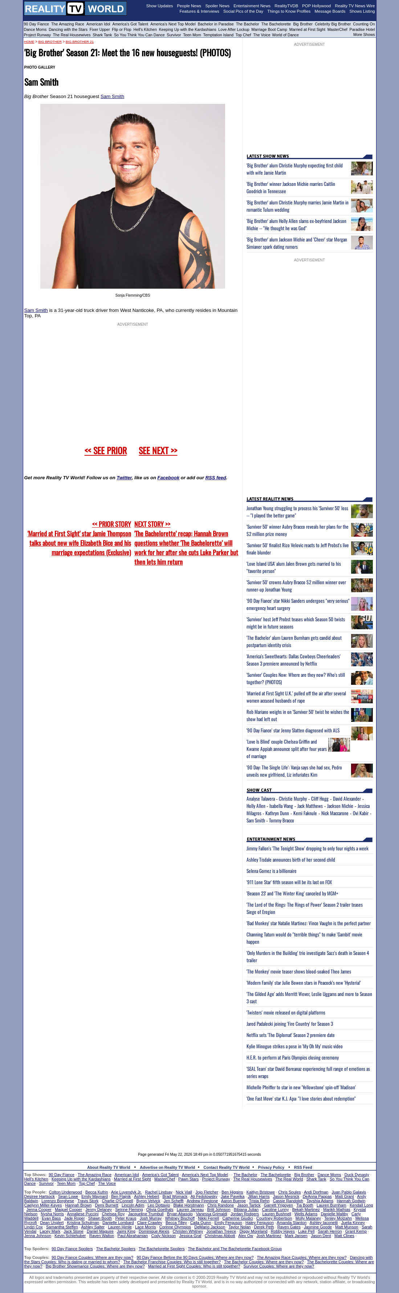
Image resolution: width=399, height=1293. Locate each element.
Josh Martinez (268, 1235)
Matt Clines (344, 1235)
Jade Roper (74, 1218)
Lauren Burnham (331, 1205)
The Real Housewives (72, 35)
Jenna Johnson (38, 1235)
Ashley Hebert (146, 1196)
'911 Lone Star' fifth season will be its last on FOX (289, 882)
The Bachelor (247, 24)
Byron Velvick (148, 1201)
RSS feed (215, 477)
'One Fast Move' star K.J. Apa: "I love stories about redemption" (301, 1098)
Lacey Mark (50, 1231)
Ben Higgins (232, 1192)
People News (189, 6)
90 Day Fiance (36, 24)
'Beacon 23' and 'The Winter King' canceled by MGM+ (292, 893)
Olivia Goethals (160, 1209)
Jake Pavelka (232, 1196)
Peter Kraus (125, 1218)
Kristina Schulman (83, 1222)
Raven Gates (289, 1227)
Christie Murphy (293, 798)
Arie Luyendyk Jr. (126, 1192)
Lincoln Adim (133, 1205)
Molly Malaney (308, 1218)
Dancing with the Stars (68, 29)
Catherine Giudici (238, 1218)
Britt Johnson (218, 1209)
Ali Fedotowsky (204, 1196)
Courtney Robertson (274, 1218)
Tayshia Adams (319, 1201)
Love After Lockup (233, 29)
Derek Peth (264, 1227)
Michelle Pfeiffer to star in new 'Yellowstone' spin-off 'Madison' (301, 1087)
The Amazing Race (67, 24)
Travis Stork (87, 1201)
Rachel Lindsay (158, 1192)
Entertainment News (251, 6)
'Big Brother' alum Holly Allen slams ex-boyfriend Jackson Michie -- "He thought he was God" (296, 224)
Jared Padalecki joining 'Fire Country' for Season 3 (290, 1023)
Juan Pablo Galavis (349, 1192)
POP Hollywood (316, 6)
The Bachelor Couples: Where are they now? (264, 1262)
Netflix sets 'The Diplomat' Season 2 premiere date (291, 1034)
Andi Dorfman (316, 1192)
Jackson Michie (340, 805)
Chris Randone (220, 1205)
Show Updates (159, 6)
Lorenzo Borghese (57, 1201)
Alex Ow (245, 1235)
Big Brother (303, 24)
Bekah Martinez (306, 1209)
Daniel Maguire (100, 1231)
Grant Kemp (356, 1231)
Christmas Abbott (220, 1235)
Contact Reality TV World (227, 1167)
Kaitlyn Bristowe (261, 1192)
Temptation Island (218, 35)
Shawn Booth (100, 1218)
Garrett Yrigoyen (278, 1205)
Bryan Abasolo (180, 1214)
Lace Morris (145, 1227)
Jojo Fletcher (206, 1192)
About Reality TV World (108, 1167)
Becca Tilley (176, 1222)
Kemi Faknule (305, 813)
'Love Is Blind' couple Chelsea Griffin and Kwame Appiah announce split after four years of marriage (287, 749)
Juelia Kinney (353, 1222)
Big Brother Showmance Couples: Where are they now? (95, 1266)
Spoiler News (217, 6)
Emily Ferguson (228, 1222)
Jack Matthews (310, 805)
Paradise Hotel (362, 29)
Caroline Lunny (275, 1209)
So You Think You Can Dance (139, 35)
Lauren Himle (119, 1227)
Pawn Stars (188, 1179)
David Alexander (347, 798)
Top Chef (243, 35)
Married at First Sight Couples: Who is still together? (194, 1266)
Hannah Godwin (351, 1201)
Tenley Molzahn (338, 1218)
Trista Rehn (259, 1201)
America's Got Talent (130, 24)
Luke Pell (306, 1231)
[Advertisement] (200, 1125)
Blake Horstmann (188, 1205)
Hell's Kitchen (145, 29)
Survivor (174, 35)
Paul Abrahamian (133, 1235)
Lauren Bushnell (276, 1214)
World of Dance (285, 35)
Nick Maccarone (335, 813)
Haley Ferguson (259, 1222)
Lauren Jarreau (190, 1209)
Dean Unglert (52, 1222)
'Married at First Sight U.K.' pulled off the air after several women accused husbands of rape (296, 697)
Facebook (168, 477)
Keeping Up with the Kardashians (187, 29)
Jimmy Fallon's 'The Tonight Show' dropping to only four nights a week (308, 848)
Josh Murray (151, 1218)
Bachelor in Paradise (216, 24)
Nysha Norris (52, 1214)
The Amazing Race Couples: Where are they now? (302, 1257)
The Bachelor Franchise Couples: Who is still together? (172, 1262)
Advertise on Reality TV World (167, 1167)
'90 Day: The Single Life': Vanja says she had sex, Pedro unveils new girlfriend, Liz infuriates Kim (294, 771)
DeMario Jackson (209, 1227)
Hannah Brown (78, 1205)
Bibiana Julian (246, 1209)
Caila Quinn (200, 1222)
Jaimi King (126, 1231)
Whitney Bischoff (180, 1218)
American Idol (98, 24)
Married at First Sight (307, 29)
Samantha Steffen (62, 1227)
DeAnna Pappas (317, 1196)
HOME (29, 42)
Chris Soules (289, 1192)
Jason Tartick (249, 1205)
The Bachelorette (276, 24)
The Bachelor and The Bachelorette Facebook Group (235, 1249)
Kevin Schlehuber (70, 1235)
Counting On (364, 24)
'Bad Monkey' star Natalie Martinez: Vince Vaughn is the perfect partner (309, 923)
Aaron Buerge (233, 1201)
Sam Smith (112, 96)
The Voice (262, 35)
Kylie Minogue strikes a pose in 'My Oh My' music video (295, 1046)
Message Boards (329, 11)
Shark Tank (102, 35)
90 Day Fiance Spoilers (72, 1249)
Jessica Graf (190, 1235)
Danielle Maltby (334, 1214)
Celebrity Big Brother (333, 24)
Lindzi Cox (33, 1227)
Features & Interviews (199, 11)
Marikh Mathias (336, 1209)
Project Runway (37, 35)
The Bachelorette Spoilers (162, 1249)
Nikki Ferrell (208, 1218)
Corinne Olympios (175, 1227)
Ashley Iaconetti (324, 1222)
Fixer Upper (100, 29)
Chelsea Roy (113, 1214)
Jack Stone (73, 1231)
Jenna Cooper (39, 1209)
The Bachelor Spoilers (115, 1249)
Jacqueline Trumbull (146, 1214)
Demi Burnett (106, 1205)
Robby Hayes (283, 1231)
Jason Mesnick (286, 1196)
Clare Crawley (149, 1222)
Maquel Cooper (68, 1209)
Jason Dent (321, 1235)
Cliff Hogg (320, 798)
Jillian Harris (259, 1196)
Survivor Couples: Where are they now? (279, 1266)
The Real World (289, 1179)
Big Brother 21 (80, 42)
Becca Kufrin (96, 1192)
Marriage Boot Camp (269, 29)
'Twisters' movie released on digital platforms (286, 1012)
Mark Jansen (296, 1235)
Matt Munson (346, 1227)
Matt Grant (344, 1196)
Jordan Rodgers (245, 1214)
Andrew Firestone (202, 1201)
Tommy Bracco (281, 820)
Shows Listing (362, 11)
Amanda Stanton (291, 1222)
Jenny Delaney (98, 1209)
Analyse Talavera (261, 798)
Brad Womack (174, 1196)
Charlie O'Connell (117, 1201)
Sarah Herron (330, 1231)
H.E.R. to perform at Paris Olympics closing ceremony (293, 1057)
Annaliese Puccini (83, 1214)
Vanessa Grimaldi (211, 1214)
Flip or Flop (121, 29)
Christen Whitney (188, 1231)
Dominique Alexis (154, 1231)
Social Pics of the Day (243, 11)
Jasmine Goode (318, 1227)
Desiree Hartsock (39, 1196)
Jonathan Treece (221, 1231)
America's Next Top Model (172, 24)
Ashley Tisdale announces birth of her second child (291, 859)
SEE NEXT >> (158, 450)
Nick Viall (184, 1192)
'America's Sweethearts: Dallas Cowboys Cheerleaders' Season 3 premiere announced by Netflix (294, 659)
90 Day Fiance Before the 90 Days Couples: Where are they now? (195, 1257)
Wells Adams (305, 1214)
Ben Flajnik (121, 1196)
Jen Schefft (174, 1201)
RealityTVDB (286, 6)
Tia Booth (304, 1205)
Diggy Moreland (254, 1231)
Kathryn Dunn (277, 813)
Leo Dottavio (158, 1205)
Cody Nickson (163, 1235)
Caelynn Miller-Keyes (43, 1205)
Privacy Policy (271, 1167)
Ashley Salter (93, 1227)
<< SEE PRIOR (106, 450)
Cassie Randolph (288, 1201)
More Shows (364, 34)
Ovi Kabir (361, 813)
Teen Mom (192, 35)
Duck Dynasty (357, 1174)
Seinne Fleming (129, 1209)
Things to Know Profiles (288, 11)
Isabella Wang (281, 805)
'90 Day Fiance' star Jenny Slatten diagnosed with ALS (293, 730)
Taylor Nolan (239, 1227)
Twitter (124, 477)
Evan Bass (51, 1218)
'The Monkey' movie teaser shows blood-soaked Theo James (299, 971)
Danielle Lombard (118, 1222)
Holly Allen (256, 805)
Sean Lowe (68, 1196)
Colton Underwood (65, 1192)
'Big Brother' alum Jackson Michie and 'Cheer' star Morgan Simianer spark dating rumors (297, 243)
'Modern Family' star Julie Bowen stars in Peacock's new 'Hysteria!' (304, 982)
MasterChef (337, 29)
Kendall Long (361, 1205)
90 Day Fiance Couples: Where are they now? (92, 1257)
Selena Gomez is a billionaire (272, 870)
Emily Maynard (94, 1196)
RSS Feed (303, 1167)
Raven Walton (101, 1235)
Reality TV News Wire (355, 6)
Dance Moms (35, 29)
